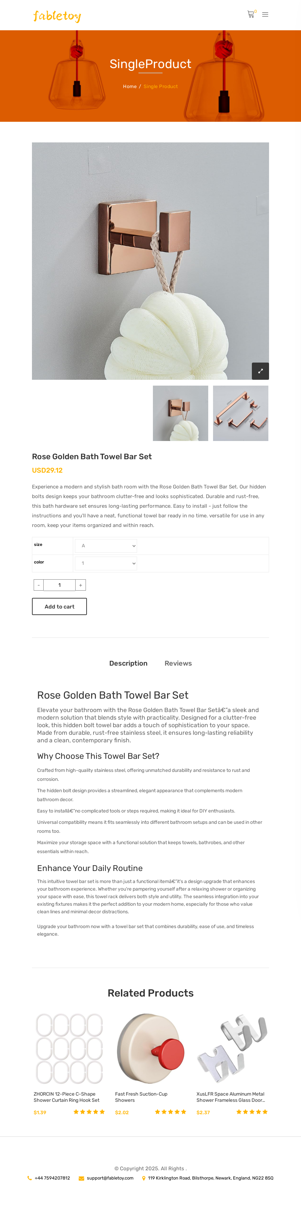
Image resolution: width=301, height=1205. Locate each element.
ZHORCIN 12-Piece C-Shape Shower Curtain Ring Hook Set (66, 1097)
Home (130, 86)
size (38, 543)
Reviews (178, 662)
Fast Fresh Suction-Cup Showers (141, 1097)
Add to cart (60, 606)
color (39, 561)
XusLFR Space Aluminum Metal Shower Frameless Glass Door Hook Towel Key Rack (230, 1097)
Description (128, 662)
